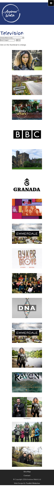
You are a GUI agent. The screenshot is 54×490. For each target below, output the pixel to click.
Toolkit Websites (33, 483)
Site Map (27, 472)
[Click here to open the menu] (51, 3)
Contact (27, 475)
